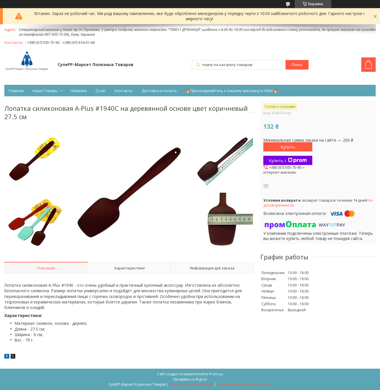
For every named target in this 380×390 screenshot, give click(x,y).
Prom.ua (216, 374)
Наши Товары (45, 90)
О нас (101, 90)
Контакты (124, 90)
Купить (288, 147)
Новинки (79, 90)
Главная (16, 90)
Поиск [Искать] (297, 65)
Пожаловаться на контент (191, 384)
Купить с (288, 160)
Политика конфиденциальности (244, 384)
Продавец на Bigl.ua (190, 379)
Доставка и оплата (159, 90)
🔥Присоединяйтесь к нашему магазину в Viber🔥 (232, 90)
